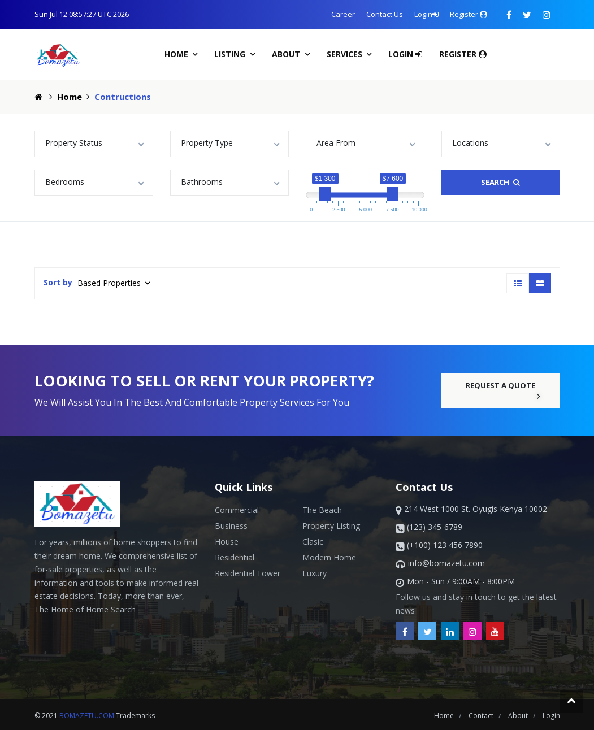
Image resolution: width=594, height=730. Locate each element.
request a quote (503, 390)
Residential (234, 557)
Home (177, 54)
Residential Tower (247, 573)
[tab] (517, 283)
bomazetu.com (86, 715)
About (287, 54)
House (227, 541)
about (519, 715)
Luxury (314, 573)
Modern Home (329, 557)
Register (468, 14)
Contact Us (384, 14)
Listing (231, 54)
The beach (322, 510)
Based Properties (110, 282)
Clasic (312, 541)
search (500, 182)
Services (346, 54)
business (231, 525)
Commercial (237, 510)
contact (482, 715)
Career (343, 14)
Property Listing (331, 525)
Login (426, 14)
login (551, 715)
